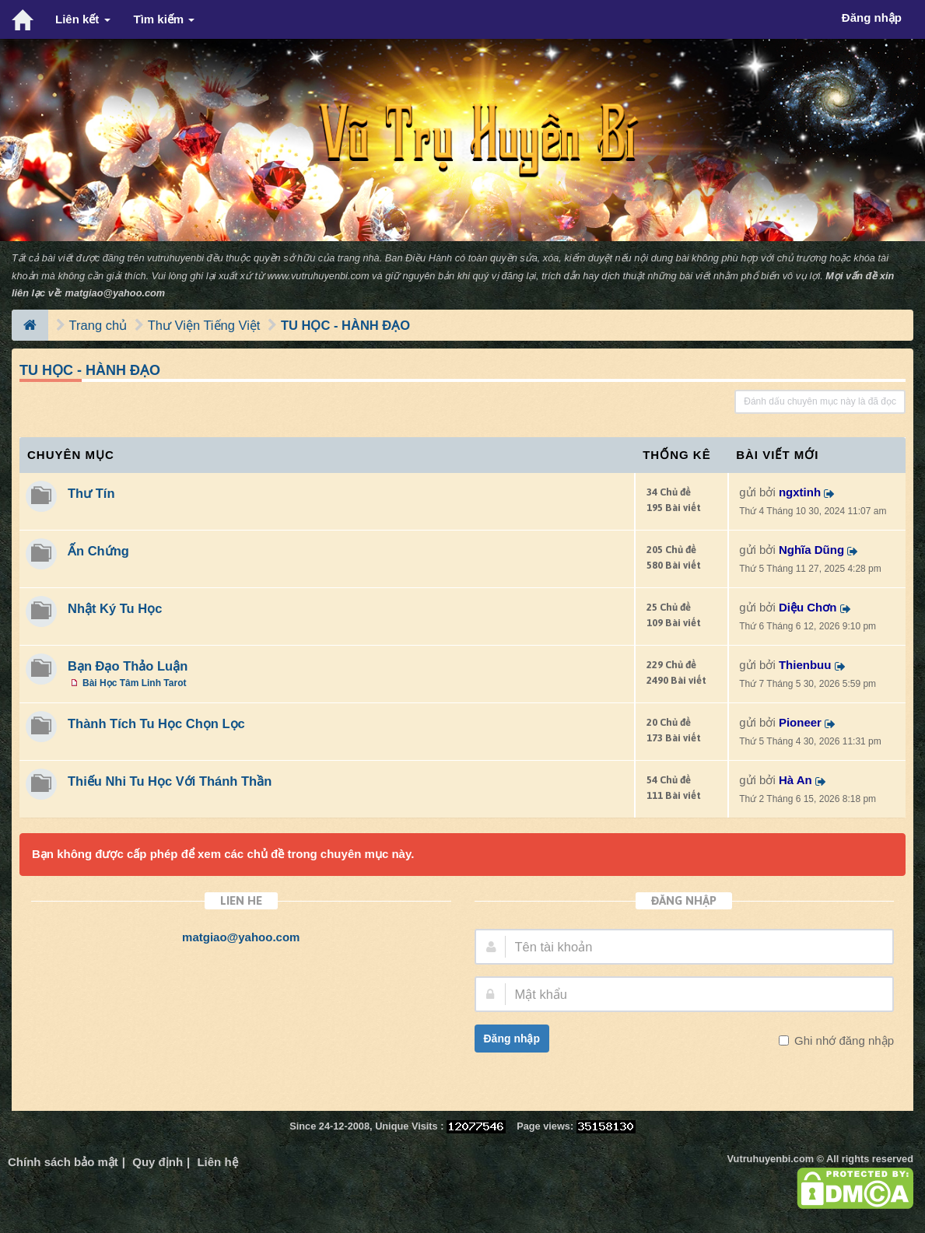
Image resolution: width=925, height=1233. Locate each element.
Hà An (795, 779)
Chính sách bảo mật (63, 1161)
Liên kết (82, 19)
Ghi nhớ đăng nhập (842, 1040)
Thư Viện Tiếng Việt (204, 325)
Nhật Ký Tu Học (115, 608)
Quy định (157, 1161)
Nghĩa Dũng (811, 549)
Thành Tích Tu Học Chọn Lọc (156, 723)
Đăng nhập (512, 1038)
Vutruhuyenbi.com (770, 1159)
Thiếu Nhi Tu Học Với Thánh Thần (170, 781)
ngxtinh (800, 492)
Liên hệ (217, 1161)
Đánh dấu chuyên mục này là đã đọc (820, 401)
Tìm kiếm (164, 19)
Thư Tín (91, 493)
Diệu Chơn (808, 607)
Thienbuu (805, 664)
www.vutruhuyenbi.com (318, 276)
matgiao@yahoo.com (115, 293)
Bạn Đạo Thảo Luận (127, 666)
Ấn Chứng (98, 551)
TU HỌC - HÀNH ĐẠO (345, 325)
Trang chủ (98, 325)
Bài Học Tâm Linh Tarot (134, 683)
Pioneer (800, 722)
